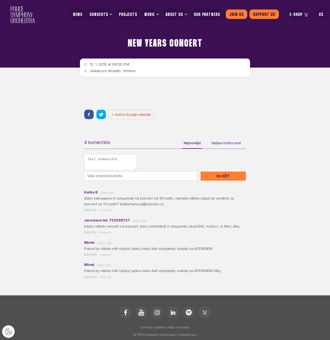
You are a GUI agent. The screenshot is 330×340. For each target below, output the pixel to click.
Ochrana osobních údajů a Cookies (165, 327)
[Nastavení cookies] (8, 331)
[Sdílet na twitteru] (101, 114)
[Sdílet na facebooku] (89, 114)
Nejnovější (192, 143)
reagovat (105, 210)
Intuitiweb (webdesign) (161, 334)
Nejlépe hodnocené (226, 143)
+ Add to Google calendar (131, 114)
